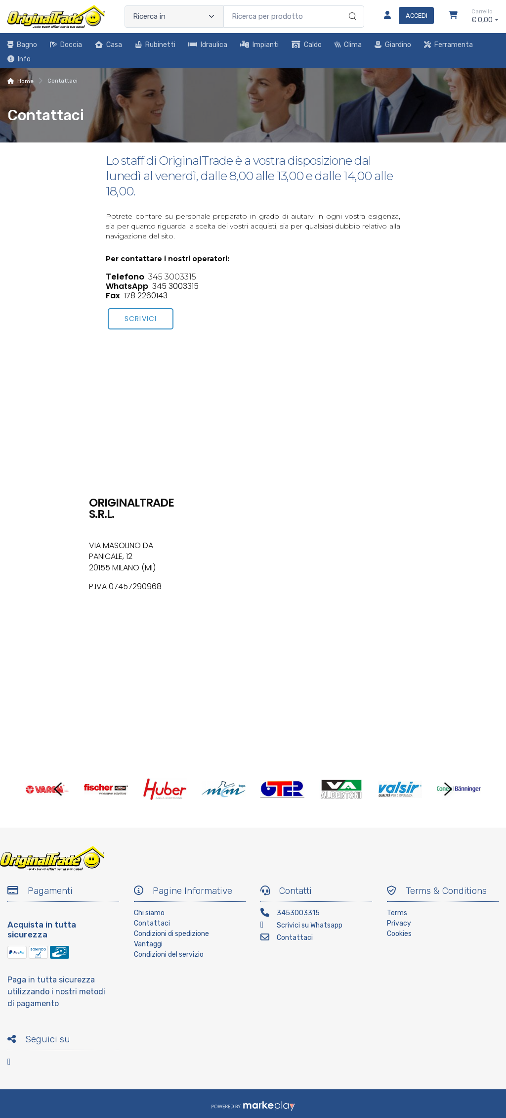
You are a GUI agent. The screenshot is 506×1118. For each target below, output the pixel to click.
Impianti (259, 45)
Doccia (66, 45)
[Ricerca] (351, 6)
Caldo (307, 45)
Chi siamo (149, 913)
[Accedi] (405, 16)
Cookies (399, 934)
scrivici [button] (140, 319)
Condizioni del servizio (169, 954)
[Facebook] (14, 1063)
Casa (108, 45)
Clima (348, 45)
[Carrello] (453, 16)
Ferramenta (448, 45)
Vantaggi (148, 944)
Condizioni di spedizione (171, 934)
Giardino (393, 45)
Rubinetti (155, 45)
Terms (397, 913)
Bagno (22, 45)
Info (19, 59)
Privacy (399, 923)
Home (25, 81)
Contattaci (152, 923)
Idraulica (207, 45)
